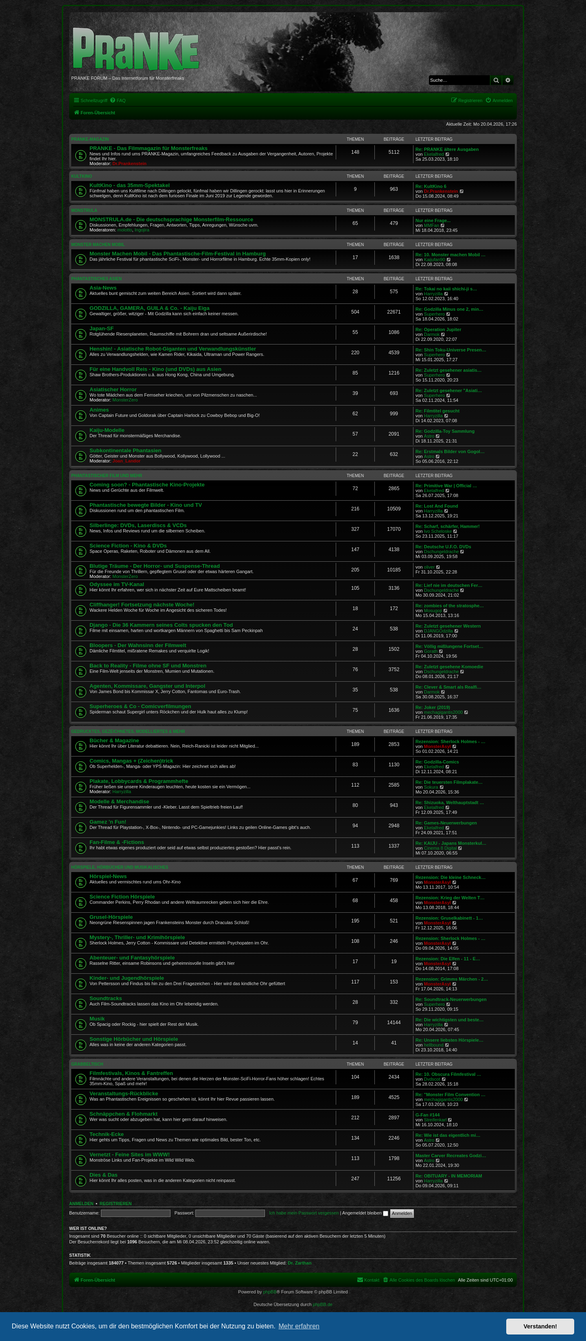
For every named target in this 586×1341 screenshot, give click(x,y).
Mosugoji (433, 610)
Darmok (432, 334)
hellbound (434, 1044)
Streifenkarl (435, 1119)
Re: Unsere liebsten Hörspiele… (449, 1040)
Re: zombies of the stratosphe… (449, 605)
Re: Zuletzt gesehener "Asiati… (448, 390)
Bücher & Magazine (114, 740)
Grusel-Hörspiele (111, 917)
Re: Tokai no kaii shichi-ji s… (446, 288)
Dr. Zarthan (299, 1262)
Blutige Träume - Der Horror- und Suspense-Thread (155, 566)
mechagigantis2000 (443, 712)
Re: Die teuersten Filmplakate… (449, 782)
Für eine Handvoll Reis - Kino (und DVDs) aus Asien (155, 369)
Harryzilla (433, 293)
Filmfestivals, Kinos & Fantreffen (131, 1073)
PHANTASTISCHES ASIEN (96, 279)
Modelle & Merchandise (119, 801)
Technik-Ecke (107, 1134)
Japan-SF (102, 328)
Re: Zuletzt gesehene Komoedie (449, 666)
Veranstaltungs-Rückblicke (124, 1093)
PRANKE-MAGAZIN (90, 139)
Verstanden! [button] (540, 1326)
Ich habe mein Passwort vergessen (304, 1212)
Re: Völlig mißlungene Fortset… (449, 646)
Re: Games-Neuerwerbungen (446, 822)
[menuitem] (117, 100)
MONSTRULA (84, 210)
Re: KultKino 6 (430, 186)
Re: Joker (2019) (432, 707)
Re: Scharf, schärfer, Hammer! (447, 526)
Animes (99, 410)
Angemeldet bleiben (365, 1212)
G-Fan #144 (427, 1114)
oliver (429, 567)
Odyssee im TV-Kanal (117, 584)
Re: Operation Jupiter (438, 329)
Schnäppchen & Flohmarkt (123, 1114)
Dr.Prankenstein (129, 163)
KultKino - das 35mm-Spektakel (130, 185)
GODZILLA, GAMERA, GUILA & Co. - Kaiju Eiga (150, 308)
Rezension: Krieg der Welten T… (450, 897)
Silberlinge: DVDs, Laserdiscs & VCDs (138, 525)
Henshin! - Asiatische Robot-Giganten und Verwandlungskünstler (173, 349)
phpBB (269, 1291)
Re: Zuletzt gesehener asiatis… (448, 370)
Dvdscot (432, 1079)
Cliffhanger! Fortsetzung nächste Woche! (142, 605)
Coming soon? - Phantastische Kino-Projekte (147, 485)
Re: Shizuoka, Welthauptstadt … (449, 802)
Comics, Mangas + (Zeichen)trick (131, 761)
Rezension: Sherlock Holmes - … (450, 741)
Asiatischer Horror (113, 389)
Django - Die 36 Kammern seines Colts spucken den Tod (161, 625)
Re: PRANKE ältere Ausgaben (447, 149)
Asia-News (103, 288)
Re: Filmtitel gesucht (437, 410)
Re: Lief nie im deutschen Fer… (448, 585)
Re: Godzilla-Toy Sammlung (444, 431)
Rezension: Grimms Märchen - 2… (451, 979)
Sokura (431, 787)
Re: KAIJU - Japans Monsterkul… (450, 843)
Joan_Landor (126, 460)
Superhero (434, 314)
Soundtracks (106, 998)
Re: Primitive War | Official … (446, 485)
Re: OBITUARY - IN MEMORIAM (448, 1175)
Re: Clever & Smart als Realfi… (448, 687)
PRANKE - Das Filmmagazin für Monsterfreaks (149, 148)
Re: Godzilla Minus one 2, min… (449, 309)
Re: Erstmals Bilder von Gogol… (450, 451)
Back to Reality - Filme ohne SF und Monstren (148, 666)
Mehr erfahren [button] (298, 1326)
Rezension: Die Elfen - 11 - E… (447, 958)
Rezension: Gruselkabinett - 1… (449, 918)
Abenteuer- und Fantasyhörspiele (132, 958)
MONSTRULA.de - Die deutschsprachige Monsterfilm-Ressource (171, 219)
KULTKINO (81, 176)
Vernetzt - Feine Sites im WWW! (130, 1154)
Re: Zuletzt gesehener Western (448, 626)
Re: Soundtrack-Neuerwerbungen (451, 999)
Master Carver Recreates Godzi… (450, 1155)
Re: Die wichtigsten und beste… (449, 1019)
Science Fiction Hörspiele (122, 897)
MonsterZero (125, 399)
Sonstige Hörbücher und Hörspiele (134, 1039)
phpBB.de (322, 1304)
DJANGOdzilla (438, 630)
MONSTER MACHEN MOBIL (98, 244)
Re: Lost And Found (436, 506)
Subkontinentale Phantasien (126, 450)
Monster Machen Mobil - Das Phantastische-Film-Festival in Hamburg (178, 254)
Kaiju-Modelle (107, 430)
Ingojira (142, 229)
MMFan (431, 225)
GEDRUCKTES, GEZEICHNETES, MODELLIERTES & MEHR (128, 731)
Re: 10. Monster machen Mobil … (450, 254)
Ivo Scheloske (438, 531)
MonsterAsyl (437, 746)
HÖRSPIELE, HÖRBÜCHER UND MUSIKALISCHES (119, 867)
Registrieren (116, 1203)
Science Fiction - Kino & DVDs (128, 546)
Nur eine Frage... (432, 220)
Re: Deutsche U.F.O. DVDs (443, 546)
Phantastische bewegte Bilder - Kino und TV (146, 505)
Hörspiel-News (108, 876)
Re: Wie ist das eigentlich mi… (447, 1135)
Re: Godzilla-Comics (437, 761)
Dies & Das (104, 1175)
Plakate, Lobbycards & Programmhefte (139, 781)
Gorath (431, 651)
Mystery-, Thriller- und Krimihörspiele (137, 937)
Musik (97, 1019)
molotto (125, 229)
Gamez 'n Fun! (108, 822)
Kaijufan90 (434, 259)
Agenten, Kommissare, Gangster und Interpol (147, 686)
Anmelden (81, 1203)
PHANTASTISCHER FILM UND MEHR (106, 475)
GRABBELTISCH (87, 1064)
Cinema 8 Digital (440, 848)
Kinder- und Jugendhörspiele (127, 978)
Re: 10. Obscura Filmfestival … (448, 1074)
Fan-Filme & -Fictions (117, 842)
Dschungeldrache (441, 551)
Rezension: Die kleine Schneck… (450, 877)
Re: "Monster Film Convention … (450, 1094)
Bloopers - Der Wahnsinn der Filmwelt (138, 645)
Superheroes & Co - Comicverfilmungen (140, 706)
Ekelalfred (434, 154)
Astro (429, 436)
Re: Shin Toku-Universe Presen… (450, 349)
